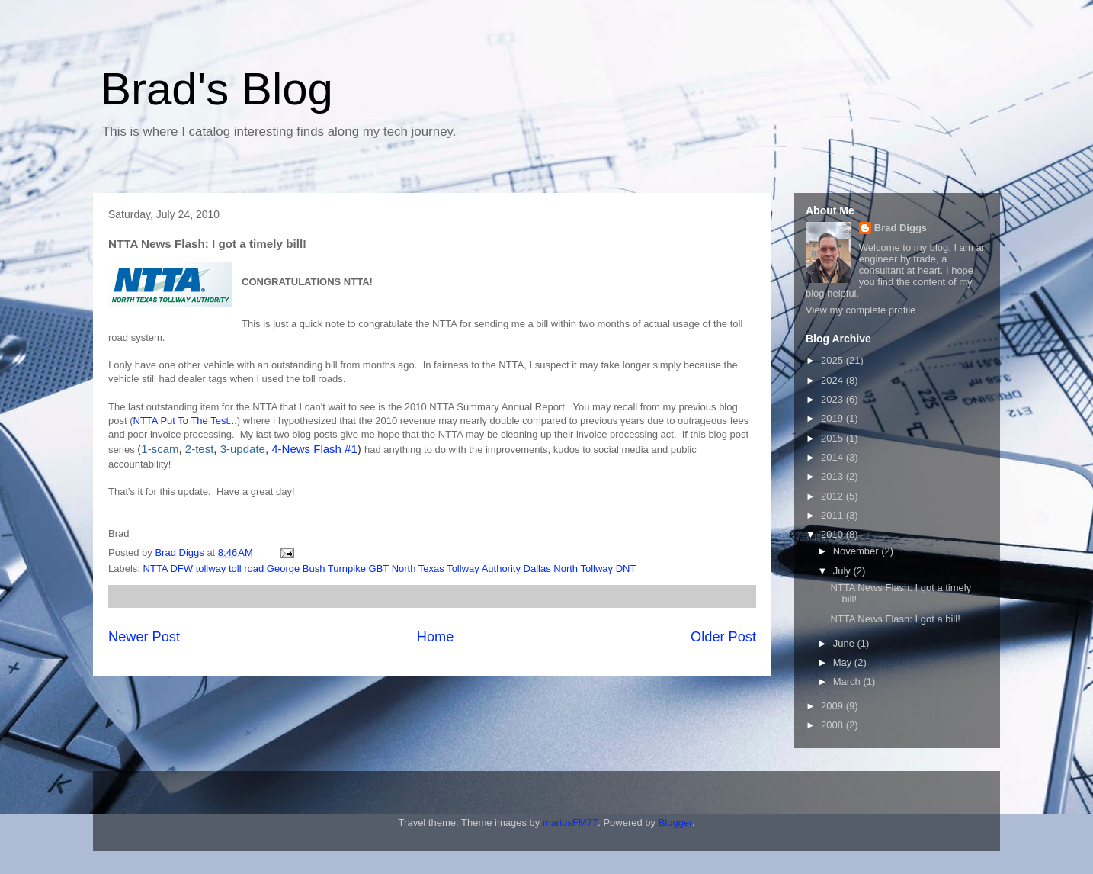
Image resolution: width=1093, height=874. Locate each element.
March (848, 681)
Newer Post (144, 636)
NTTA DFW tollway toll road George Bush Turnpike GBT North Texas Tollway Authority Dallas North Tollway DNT (389, 568)
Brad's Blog (217, 88)
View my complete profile (860, 310)
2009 (833, 706)
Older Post (723, 636)
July (843, 571)
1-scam (159, 448)
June (845, 643)
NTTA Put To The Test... (185, 420)
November (857, 551)
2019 (833, 418)
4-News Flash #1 (314, 448)
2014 (833, 457)
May (843, 662)
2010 (833, 534)
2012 (833, 496)
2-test (199, 448)
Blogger (675, 822)
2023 (833, 399)
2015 (833, 438)
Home (435, 636)
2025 (833, 360)
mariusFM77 (570, 822)
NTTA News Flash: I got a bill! (895, 619)
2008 (833, 725)
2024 (833, 380)
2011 (833, 515)
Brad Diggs (900, 227)
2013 (833, 476)
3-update (242, 448)
